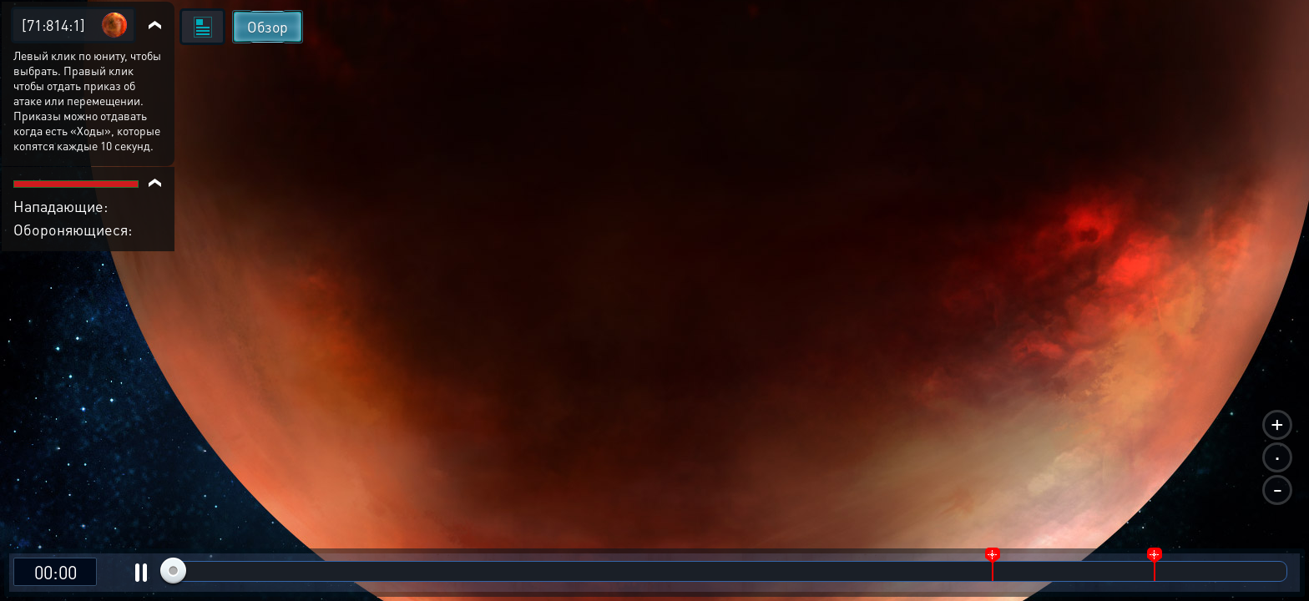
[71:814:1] (53, 24)
